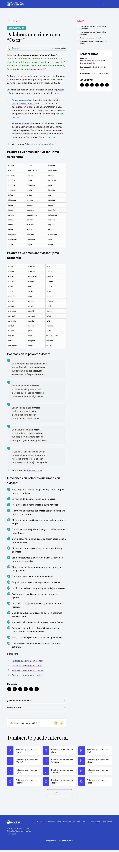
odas (30, 93)
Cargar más (59, 794)
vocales (16, 103)
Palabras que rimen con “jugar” (27, 665)
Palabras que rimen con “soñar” (27, 660)
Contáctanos (107, 823)
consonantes (28, 103)
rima (18, 75)
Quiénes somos (54, 823)
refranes (11, 93)
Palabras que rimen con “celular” (28, 670)
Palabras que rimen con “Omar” (40, 144)
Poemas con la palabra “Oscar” (90, 38)
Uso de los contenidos (91, 823)
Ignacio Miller (89, 58)
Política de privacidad (71, 823)
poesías (60, 89)
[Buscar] (103, 3)
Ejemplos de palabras (20, 21)
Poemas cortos (34, 470)
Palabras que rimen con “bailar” (27, 675)
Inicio (9, 21)
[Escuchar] (13, 48)
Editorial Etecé (68, 842)
